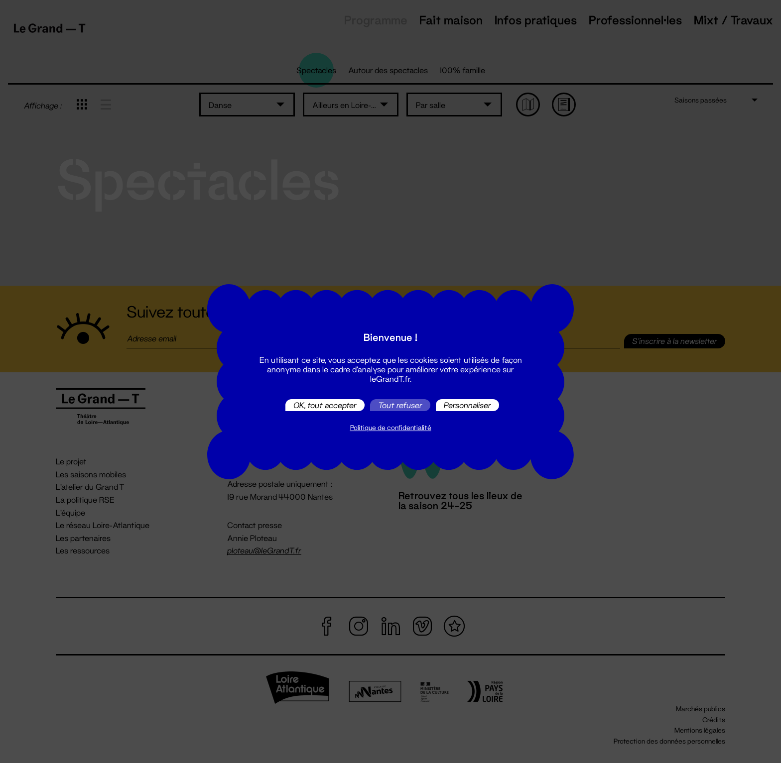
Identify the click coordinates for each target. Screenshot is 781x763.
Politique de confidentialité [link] (390, 428)
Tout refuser (400, 405)
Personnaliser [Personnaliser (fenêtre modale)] (467, 405)
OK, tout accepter (325, 405)
